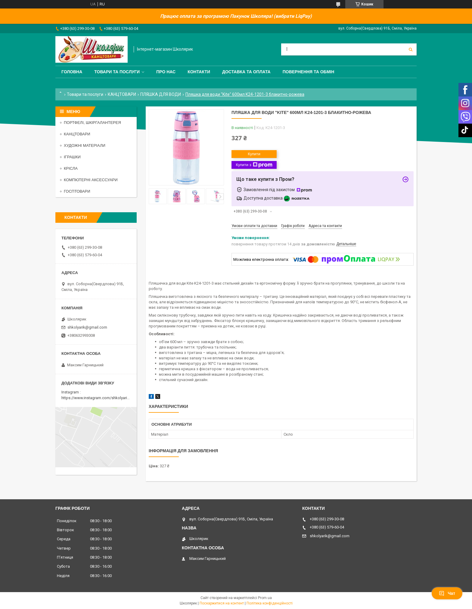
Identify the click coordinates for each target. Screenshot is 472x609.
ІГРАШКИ (72, 157)
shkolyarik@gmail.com (87, 327)
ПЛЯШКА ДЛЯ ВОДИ (160, 94)
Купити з (254, 165)
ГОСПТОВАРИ (77, 191)
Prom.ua (265, 598)
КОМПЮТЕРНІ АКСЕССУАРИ (91, 180)
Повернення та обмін (308, 71)
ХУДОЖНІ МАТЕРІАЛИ (84, 145)
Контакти (199, 71)
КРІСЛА (71, 168)
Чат (447, 593)
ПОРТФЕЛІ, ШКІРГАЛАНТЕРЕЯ (92, 122)
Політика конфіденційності (270, 603)
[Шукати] (411, 49)
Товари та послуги (117, 71)
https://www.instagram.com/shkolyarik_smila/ (101, 398)
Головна (71, 71)
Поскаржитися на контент (222, 603)
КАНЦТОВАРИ (122, 94)
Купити (254, 154)
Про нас (165, 71)
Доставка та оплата (246, 71)
